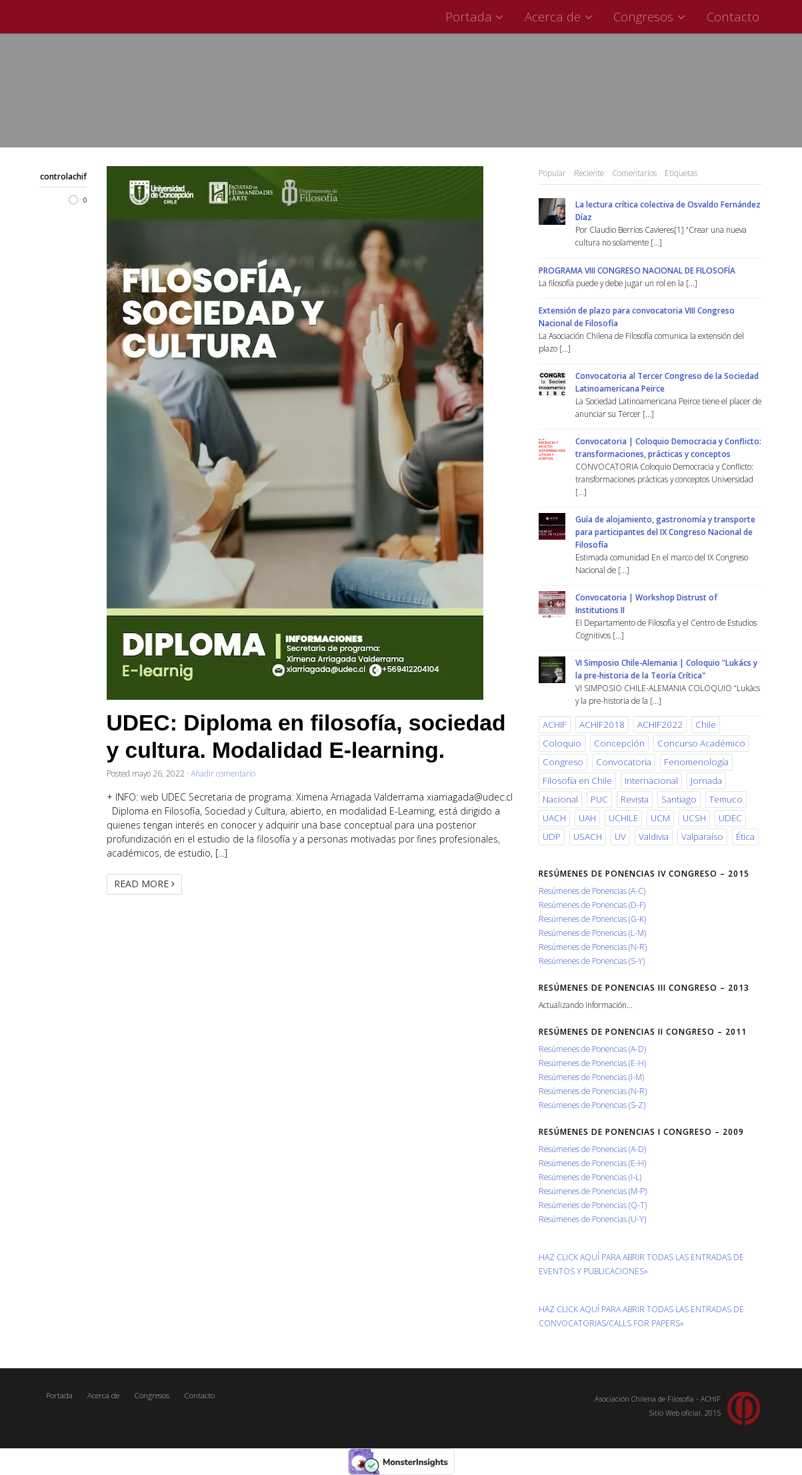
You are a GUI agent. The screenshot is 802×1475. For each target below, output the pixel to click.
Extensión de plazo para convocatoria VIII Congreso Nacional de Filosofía (637, 316)
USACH (587, 837)
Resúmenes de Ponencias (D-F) (592, 904)
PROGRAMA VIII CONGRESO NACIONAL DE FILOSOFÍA (637, 270)
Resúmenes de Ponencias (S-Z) (592, 1104)
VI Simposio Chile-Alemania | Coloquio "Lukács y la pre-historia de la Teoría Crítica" (666, 668)
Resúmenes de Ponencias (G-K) (592, 918)
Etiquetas (681, 172)
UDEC (730, 818)
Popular (552, 172)
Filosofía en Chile (577, 781)
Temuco (726, 799)
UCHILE (623, 818)
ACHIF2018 (602, 724)
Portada (476, 16)
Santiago (679, 799)
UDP (552, 837)
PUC (599, 799)
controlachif (63, 176)
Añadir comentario (223, 773)
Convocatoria (623, 762)
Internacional (651, 781)
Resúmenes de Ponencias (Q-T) (593, 1204)
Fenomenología (696, 762)
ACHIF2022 (660, 724)
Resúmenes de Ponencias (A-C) (592, 890)
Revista (635, 799)
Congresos (651, 16)
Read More (144, 883)
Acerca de (560, 16)
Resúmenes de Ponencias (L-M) (592, 932)
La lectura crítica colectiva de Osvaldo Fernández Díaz (668, 210)
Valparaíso (702, 837)
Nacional (560, 799)
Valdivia (654, 837)
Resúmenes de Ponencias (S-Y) (592, 960)
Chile (705, 724)
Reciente (589, 172)
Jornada (706, 781)
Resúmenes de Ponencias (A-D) (592, 1048)
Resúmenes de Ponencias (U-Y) (592, 1218)
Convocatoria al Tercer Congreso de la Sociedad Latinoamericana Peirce (667, 382)
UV (620, 837)
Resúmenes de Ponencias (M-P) (593, 1190)
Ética (745, 837)
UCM (660, 818)
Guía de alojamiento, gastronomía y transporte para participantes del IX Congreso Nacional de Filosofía (665, 532)
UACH (554, 818)
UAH (587, 818)
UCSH (694, 818)
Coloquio (562, 743)
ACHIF (555, 724)
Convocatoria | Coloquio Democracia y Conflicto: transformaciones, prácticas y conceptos (668, 447)
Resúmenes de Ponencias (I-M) (591, 1076)
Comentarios (634, 172)
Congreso (563, 762)
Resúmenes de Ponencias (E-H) (592, 1062)
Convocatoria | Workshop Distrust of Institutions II (646, 603)
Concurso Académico (701, 743)
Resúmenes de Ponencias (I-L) (590, 1176)
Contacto (733, 16)
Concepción (619, 743)
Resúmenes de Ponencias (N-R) (593, 946)
